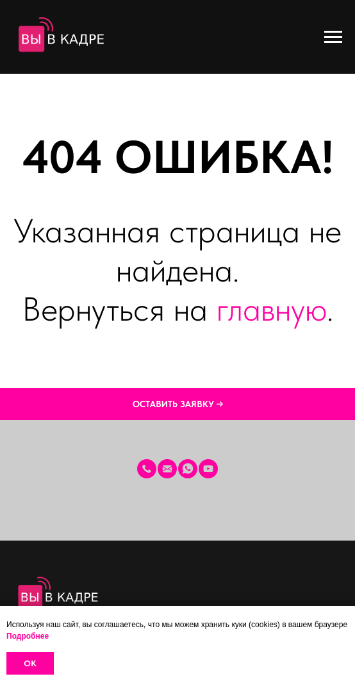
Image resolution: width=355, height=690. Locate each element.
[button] (177, 404)
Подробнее (27, 636)
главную (272, 309)
